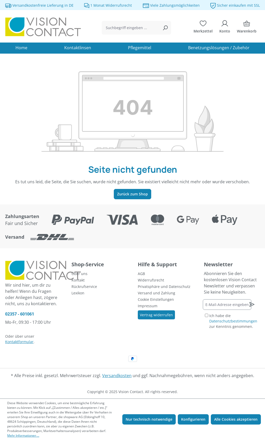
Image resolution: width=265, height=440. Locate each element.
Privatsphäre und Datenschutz (164, 286)
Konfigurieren (193, 419)
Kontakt (78, 280)
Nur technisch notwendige (149, 419)
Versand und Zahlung (156, 292)
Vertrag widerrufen (156, 314)
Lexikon (77, 292)
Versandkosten (117, 375)
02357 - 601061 (19, 314)
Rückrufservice (84, 286)
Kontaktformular (19, 341)
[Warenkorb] (247, 27)
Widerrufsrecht (151, 280)
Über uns (79, 273)
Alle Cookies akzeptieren (236, 419)
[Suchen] (165, 28)
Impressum (147, 305)
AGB (141, 273)
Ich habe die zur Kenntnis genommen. (233, 321)
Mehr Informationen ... (23, 435)
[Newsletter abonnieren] (252, 304)
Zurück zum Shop (132, 194)
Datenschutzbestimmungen (233, 321)
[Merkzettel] (203, 27)
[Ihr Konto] (225, 27)
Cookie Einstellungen (156, 299)
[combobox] (131, 28)
